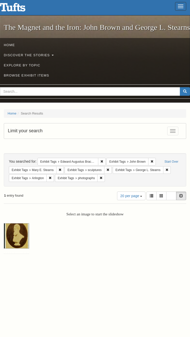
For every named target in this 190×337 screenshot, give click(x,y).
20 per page (131, 196)
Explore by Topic (22, 65)
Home (9, 45)
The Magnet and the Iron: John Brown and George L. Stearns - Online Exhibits (19, 9)
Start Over (171, 161)
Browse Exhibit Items (26, 75)
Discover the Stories (29, 55)
